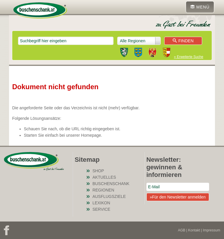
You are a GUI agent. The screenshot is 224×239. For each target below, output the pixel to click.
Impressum (211, 230)
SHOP (98, 170)
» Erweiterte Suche (188, 57)
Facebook (6, 230)
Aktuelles (104, 177)
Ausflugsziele (109, 196)
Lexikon (101, 203)
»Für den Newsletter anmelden (177, 197)
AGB (181, 230)
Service (101, 209)
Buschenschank (111, 183)
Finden (183, 40)
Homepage (91, 135)
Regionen (103, 190)
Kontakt (194, 230)
